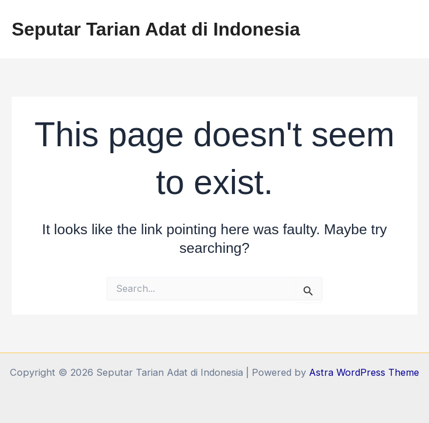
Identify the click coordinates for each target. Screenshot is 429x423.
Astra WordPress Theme (364, 372)
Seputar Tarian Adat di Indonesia (156, 29)
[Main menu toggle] (404, 29)
